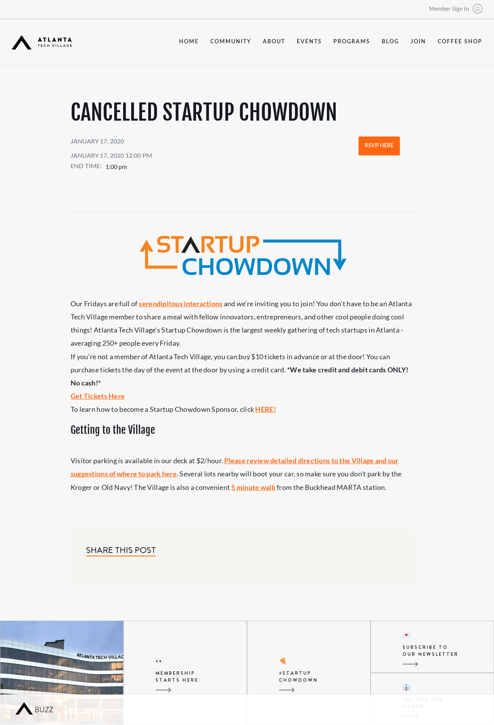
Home (189, 41)
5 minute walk (253, 487)
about (274, 41)
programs (351, 41)
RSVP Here (379, 145)
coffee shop (460, 41)
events (309, 41)
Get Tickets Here (98, 396)
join (418, 41)
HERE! (265, 409)
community (230, 41)
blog (390, 41)
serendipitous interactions (180, 303)
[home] (42, 42)
